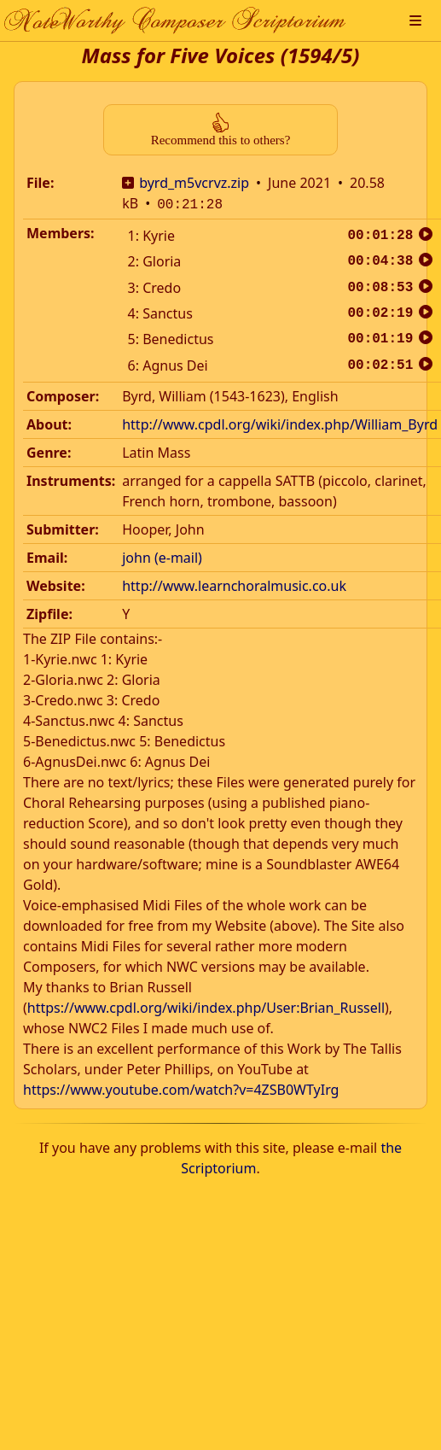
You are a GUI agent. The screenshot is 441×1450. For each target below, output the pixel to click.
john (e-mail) (162, 556)
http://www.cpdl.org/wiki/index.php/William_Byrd (280, 422)
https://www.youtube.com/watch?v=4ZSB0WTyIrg (181, 1088)
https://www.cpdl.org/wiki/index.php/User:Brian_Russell (206, 1006)
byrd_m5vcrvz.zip (194, 182)
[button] (415, 20)
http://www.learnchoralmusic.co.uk (234, 584)
